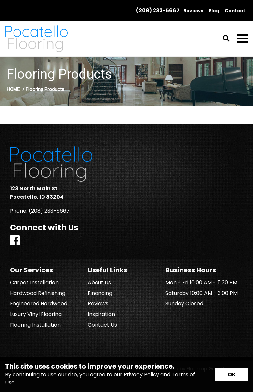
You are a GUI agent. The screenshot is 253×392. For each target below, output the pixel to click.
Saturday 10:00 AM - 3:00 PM (201, 293)
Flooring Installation (35, 324)
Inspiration (101, 314)
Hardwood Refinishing (37, 293)
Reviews (98, 303)
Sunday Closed (184, 303)
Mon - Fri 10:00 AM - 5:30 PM (201, 282)
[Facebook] (15, 240)
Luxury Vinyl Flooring (36, 314)
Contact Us (102, 324)
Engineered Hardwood (38, 303)
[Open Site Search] (226, 38)
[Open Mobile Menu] (242, 38)
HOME (13, 89)
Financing (100, 293)
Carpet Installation (34, 282)
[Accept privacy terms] (231, 374)
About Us (99, 282)
